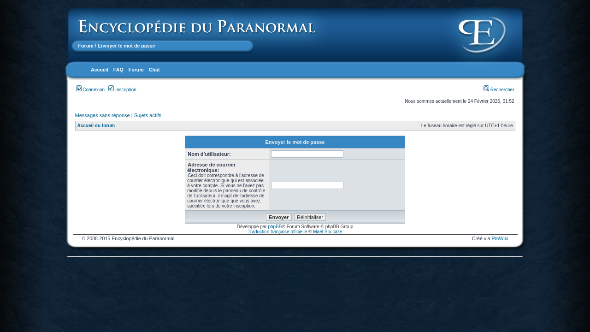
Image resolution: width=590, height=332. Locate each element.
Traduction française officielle (277, 231)
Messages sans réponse (102, 115)
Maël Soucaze (327, 231)
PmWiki (499, 238)
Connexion (90, 89)
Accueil (99, 69)
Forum (86, 45)
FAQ (118, 69)
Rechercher (499, 89)
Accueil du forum (96, 125)
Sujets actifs (147, 115)
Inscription (122, 89)
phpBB (275, 226)
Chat (154, 69)
